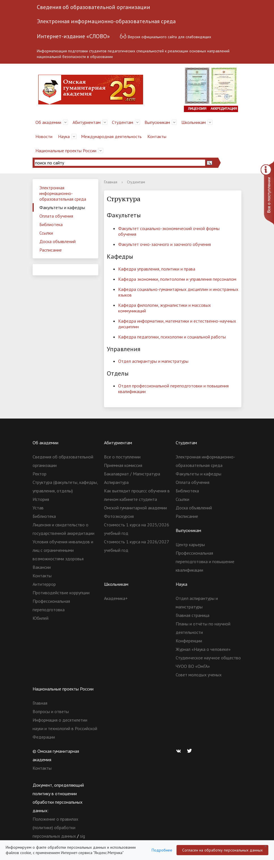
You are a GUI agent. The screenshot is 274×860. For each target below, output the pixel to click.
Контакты (156, 136)
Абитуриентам (87, 122)
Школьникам (193, 122)
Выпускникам (157, 122)
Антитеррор (44, 584)
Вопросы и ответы (51, 711)
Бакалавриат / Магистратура (132, 474)
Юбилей (40, 618)
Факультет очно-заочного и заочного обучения (164, 244)
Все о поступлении (122, 457)
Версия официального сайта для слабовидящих (165, 36)
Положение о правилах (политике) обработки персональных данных (55, 827)
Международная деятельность (111, 136)
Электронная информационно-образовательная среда (106, 21)
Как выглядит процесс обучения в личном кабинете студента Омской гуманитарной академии (137, 499)
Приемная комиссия (123, 465)
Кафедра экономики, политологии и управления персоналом (177, 279)
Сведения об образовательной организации (93, 7)
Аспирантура (116, 482)
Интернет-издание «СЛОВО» (73, 36)
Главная (110, 182)
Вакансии (42, 567)
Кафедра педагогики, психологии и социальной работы (172, 337)
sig (82, 836)
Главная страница (192, 615)
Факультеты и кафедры (62, 207)
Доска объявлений (57, 241)
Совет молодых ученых (199, 674)
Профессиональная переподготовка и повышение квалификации (205, 561)
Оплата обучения (56, 216)
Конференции (189, 641)
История (41, 499)
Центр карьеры (190, 544)
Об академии (48, 122)
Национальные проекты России (65, 150)
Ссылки (46, 233)
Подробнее (162, 850)
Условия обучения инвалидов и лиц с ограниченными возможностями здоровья (63, 550)
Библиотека (51, 224)
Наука (64, 136)
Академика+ (116, 598)
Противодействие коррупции (61, 592)
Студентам (122, 122)
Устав (38, 508)
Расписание (50, 250)
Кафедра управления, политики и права (156, 269)
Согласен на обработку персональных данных (222, 850)
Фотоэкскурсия (119, 516)
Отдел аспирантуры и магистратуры (153, 361)
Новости (43, 136)
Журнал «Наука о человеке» (203, 649)
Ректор (39, 474)
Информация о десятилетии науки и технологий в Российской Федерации (65, 728)
